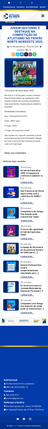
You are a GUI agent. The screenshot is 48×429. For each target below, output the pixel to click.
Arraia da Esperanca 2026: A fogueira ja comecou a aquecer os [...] (31, 174)
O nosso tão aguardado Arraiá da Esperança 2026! (31, 232)
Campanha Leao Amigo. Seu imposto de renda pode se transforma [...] (32, 306)
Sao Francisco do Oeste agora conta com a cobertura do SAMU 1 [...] (32, 195)
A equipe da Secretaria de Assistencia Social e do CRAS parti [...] (31, 250)
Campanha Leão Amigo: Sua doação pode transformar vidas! (32, 214)
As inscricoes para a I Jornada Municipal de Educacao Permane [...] (31, 288)
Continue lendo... (27, 182)
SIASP (15, 426)
